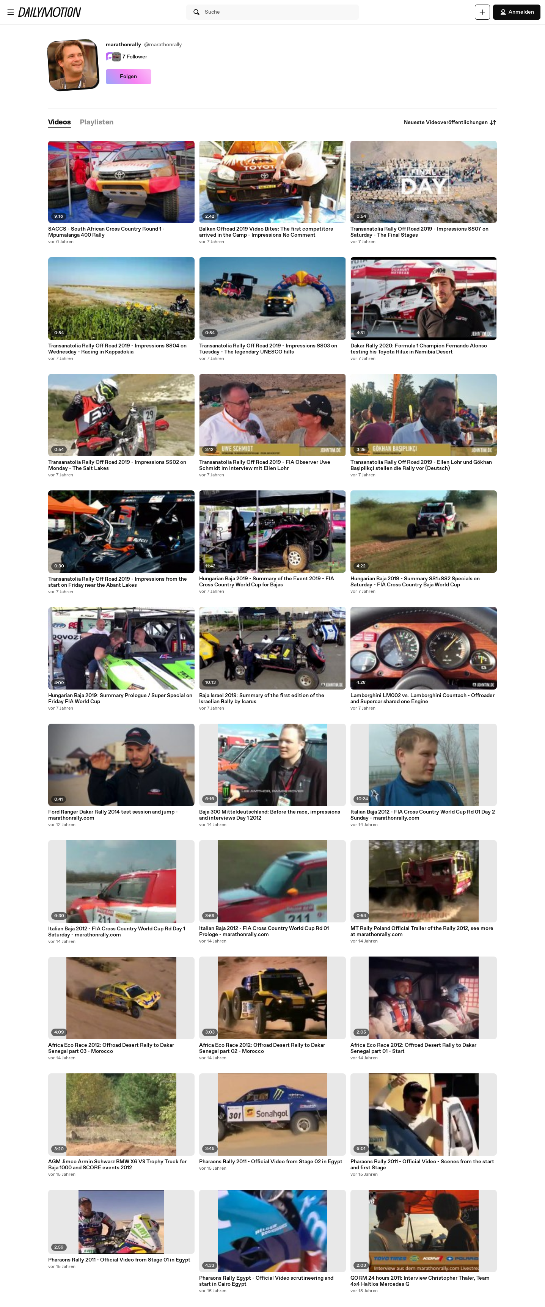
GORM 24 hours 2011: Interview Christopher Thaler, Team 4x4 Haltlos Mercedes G (420, 1281)
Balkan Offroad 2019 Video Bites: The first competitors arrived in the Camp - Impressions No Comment (266, 232)
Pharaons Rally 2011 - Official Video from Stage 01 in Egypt (119, 1260)
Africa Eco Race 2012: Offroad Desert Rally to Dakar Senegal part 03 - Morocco (111, 1048)
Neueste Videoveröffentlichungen (450, 122)
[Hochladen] (482, 12)
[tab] (59, 122)
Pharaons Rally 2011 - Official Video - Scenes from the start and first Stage (422, 1165)
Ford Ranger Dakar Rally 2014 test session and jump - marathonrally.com (113, 815)
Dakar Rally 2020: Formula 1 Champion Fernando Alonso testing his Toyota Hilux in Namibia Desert (418, 349)
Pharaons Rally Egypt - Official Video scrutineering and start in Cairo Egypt (266, 1281)
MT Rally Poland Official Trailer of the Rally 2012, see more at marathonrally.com (421, 931)
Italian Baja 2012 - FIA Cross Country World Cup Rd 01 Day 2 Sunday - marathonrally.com (422, 815)
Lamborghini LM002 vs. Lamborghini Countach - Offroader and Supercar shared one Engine (422, 699)
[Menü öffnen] (11, 12)
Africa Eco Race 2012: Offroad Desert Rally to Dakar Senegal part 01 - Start (413, 1048)
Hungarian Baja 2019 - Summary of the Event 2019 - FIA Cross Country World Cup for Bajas (266, 582)
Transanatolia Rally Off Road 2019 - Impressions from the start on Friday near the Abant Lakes (117, 582)
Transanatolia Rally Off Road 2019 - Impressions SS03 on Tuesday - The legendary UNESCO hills (268, 349)
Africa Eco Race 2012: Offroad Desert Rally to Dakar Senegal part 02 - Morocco (262, 1048)
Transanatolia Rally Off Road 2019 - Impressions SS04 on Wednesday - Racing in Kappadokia (117, 349)
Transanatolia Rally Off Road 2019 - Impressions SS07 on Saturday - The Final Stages (419, 232)
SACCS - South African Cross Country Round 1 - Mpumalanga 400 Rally (106, 232)
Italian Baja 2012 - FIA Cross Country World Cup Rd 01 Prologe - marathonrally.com (264, 931)
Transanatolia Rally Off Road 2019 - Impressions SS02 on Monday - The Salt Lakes (117, 465)
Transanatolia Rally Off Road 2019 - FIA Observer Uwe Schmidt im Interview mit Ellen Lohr (264, 465)
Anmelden (516, 12)
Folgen (128, 76)
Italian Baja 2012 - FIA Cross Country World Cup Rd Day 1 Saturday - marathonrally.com (116, 932)
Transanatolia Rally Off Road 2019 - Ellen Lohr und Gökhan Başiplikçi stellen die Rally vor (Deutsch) (421, 465)
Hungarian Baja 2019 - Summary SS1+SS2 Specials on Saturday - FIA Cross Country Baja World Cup (415, 582)
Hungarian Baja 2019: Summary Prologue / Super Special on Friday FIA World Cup (120, 699)
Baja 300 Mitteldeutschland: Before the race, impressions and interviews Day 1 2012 (269, 815)
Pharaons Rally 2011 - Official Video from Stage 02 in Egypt (270, 1162)
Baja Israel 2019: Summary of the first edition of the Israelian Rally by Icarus (261, 699)
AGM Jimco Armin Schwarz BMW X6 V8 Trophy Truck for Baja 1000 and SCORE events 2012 (117, 1165)
